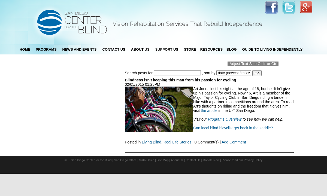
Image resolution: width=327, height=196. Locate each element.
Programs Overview (224, 119)
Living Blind (151, 142)
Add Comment (234, 142)
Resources (211, 49)
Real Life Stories (178, 142)
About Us (177, 160)
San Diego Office (125, 160)
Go (257, 73)
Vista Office (146, 160)
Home (25, 49)
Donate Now (211, 160)
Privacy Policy (253, 160)
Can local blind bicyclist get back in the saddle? (233, 128)
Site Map (162, 160)
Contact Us (193, 160)
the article (209, 110)
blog (231, 49)
